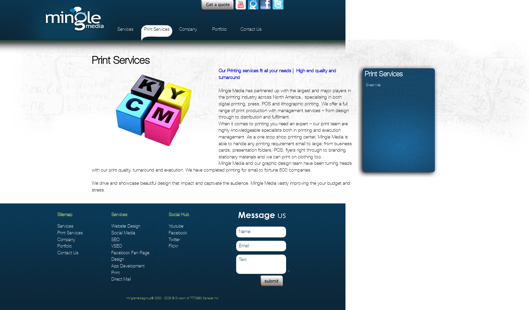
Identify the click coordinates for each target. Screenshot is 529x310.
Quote (217, 5)
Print (115, 272)
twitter (278, 5)
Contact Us (251, 29)
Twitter (174, 239)
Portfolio (219, 29)
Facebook (178, 232)
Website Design (125, 226)
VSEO (116, 246)
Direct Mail (373, 85)
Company (188, 29)
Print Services (156, 29)
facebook (265, 5)
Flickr (173, 246)
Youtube (240, 5)
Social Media (123, 232)
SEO (115, 239)
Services (125, 29)
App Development (127, 265)
